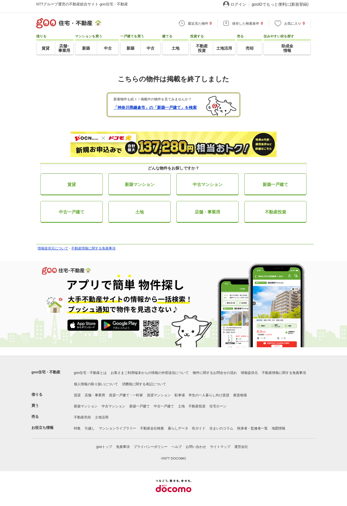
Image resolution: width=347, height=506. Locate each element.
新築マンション (140, 184)
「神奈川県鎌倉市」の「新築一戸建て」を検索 (155, 107)
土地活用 (101, 417)
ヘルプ (177, 447)
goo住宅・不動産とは (90, 373)
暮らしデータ (178, 428)
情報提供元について (53, 248)
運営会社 (241, 447)
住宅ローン (217, 406)
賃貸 (71, 184)
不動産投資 (275, 211)
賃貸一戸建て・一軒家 (126, 395)
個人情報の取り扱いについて (96, 384)
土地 (139, 211)
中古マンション (207, 184)
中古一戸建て (71, 211)
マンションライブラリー (117, 428)
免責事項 (123, 447)
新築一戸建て (275, 184)
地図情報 (278, 428)
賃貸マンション (159, 395)
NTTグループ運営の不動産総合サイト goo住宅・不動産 (82, 4)
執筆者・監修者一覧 (252, 428)
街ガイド (198, 428)
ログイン (238, 4)
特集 (77, 428)
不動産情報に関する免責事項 (93, 248)
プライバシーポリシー (151, 447)
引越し (90, 428)
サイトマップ (220, 447)
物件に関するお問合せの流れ (215, 373)
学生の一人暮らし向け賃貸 (209, 395)
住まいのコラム (221, 428)
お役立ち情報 (42, 427)
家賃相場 (240, 395)
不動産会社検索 (152, 428)
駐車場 (180, 395)
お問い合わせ (196, 447)
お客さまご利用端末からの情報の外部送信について (150, 373)
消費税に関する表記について (144, 384)
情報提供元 (249, 373)
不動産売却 (82, 417)
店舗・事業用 (207, 211)
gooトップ (104, 447)
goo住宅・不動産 (45, 372)
